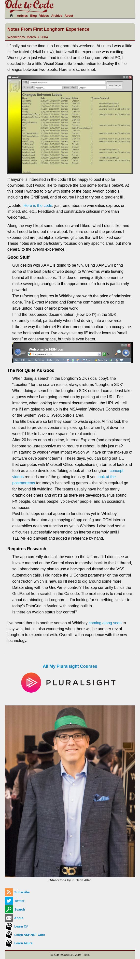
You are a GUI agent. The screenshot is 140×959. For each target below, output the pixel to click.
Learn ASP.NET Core (25, 935)
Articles (22, 15)
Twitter (15, 901)
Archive (56, 15)
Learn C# (16, 926)
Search (15, 909)
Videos (44, 15)
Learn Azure (18, 943)
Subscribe (17, 892)
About (69, 15)
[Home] (13, 15)
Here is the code (38, 205)
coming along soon (105, 623)
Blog (33, 15)
